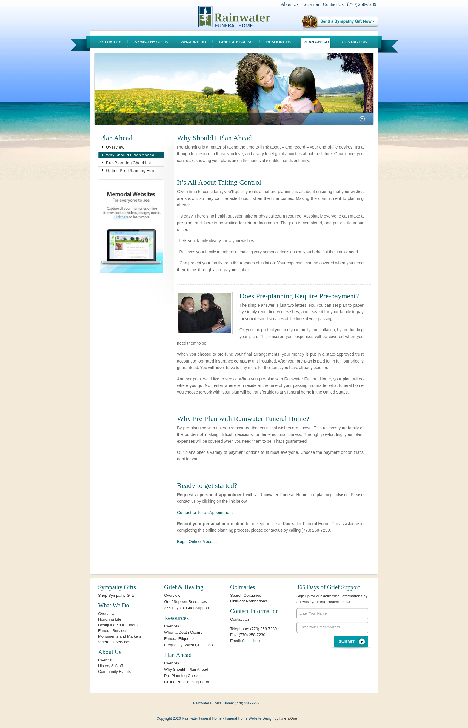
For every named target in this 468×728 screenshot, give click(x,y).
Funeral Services (112, 630)
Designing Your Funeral (118, 625)
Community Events (114, 671)
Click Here (251, 640)
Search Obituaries (245, 595)
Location (310, 4)
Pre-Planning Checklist (128, 163)
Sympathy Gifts (151, 42)
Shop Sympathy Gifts (116, 595)
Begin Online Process (197, 541)
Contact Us (333, 4)
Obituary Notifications (248, 601)
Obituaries (109, 42)
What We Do (193, 42)
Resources (278, 42)
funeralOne (288, 718)
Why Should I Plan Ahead (130, 155)
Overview (115, 147)
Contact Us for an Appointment (205, 512)
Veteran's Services (114, 642)
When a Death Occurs (183, 632)
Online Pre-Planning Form (131, 170)
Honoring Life (109, 619)
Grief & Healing (236, 42)
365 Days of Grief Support (186, 608)
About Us (290, 4)
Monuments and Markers (119, 636)
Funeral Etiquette (179, 638)
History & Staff (110, 666)
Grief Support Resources (185, 601)
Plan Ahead (316, 42)
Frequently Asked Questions (188, 645)
